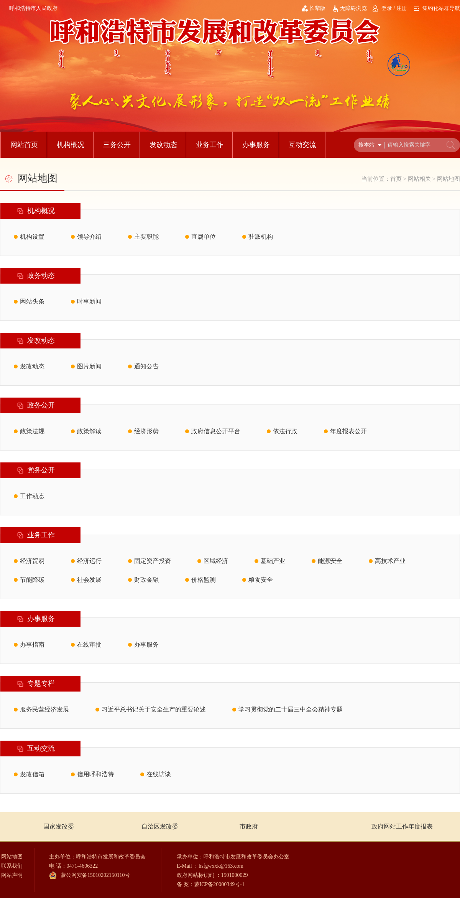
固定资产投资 (152, 561)
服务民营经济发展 (44, 709)
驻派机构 (260, 236)
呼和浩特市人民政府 (33, 8)
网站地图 (448, 179)
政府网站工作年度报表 (402, 826)
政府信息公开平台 (215, 431)
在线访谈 (158, 774)
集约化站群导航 (441, 8)
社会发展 (89, 579)
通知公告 (146, 366)
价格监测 (203, 579)
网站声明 (12, 875)
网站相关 (419, 179)
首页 (396, 179)
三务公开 (117, 145)
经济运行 (89, 561)
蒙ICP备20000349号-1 (219, 884)
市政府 (249, 826)
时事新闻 (89, 301)
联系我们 (12, 866)
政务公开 (41, 405)
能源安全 (330, 561)
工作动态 (32, 496)
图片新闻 (89, 366)
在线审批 (89, 644)
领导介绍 (89, 236)
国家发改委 (58, 826)
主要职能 (146, 236)
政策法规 (32, 431)
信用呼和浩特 (95, 774)
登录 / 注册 (394, 8)
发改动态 (163, 145)
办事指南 (32, 644)
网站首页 (24, 145)
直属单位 (203, 236)
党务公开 (41, 470)
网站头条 (32, 301)
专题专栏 (41, 683)
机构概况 (70, 145)
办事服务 (256, 145)
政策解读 (89, 431)
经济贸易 (32, 561)
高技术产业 (390, 561)
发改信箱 (32, 774)
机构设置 (32, 236)
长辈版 (317, 8)
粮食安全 (260, 579)
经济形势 (146, 431)
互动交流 (302, 145)
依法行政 (285, 431)
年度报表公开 (348, 431)
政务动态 (41, 275)
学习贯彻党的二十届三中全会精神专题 (290, 709)
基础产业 (273, 561)
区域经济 (216, 561)
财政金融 (146, 579)
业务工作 (209, 145)
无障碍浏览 (353, 8)
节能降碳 (32, 579)
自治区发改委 (159, 826)
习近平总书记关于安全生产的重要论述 (154, 709)
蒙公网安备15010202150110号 (95, 875)
